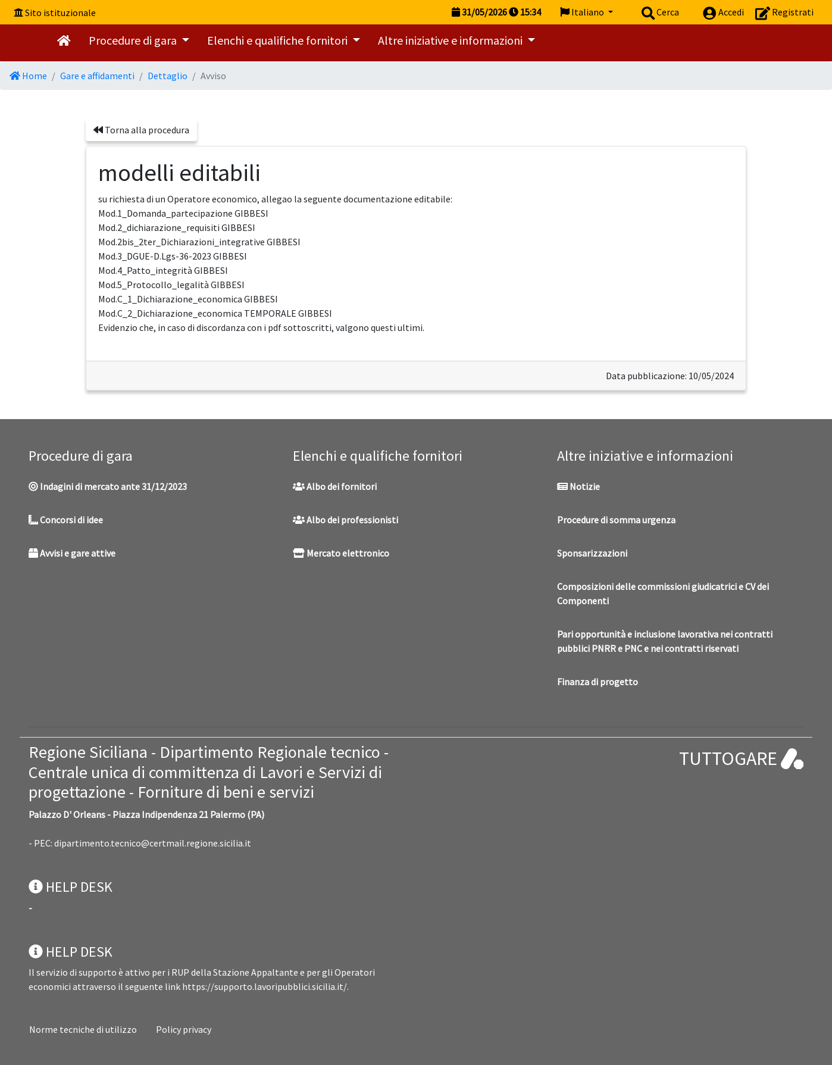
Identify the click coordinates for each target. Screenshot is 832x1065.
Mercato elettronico (341, 553)
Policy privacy (183, 1029)
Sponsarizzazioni (592, 553)
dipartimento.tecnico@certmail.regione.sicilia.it (152, 843)
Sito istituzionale (60, 12)
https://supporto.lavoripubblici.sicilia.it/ (264, 986)
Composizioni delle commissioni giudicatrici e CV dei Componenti (663, 593)
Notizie (578, 486)
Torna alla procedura (141, 130)
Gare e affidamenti (97, 76)
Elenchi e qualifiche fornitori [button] (278, 40)
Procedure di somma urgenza (616, 520)
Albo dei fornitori (335, 486)
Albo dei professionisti (345, 520)
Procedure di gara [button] (134, 40)
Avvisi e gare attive (72, 553)
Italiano (583, 12)
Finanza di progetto (597, 682)
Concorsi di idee (66, 520)
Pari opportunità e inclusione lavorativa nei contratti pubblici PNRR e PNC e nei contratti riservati (664, 641)
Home (28, 76)
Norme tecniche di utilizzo (83, 1029)
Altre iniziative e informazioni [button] (451, 40)
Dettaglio (167, 76)
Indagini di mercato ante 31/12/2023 (108, 486)
